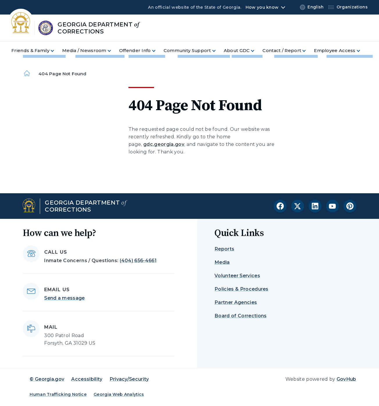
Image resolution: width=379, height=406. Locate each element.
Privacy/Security (129, 379)
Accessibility (86, 379)
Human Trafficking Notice (58, 394)
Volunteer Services (237, 275)
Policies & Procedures (241, 289)
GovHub (346, 379)
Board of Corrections (240, 316)
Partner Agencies (235, 302)
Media (222, 262)
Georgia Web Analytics (119, 394)
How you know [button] (262, 7)
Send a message (64, 298)
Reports (224, 249)
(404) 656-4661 (138, 260)
